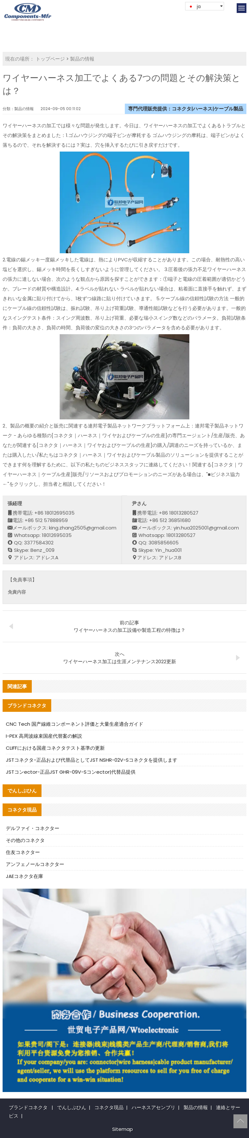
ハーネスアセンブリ (153, 1107)
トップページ (50, 58)
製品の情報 (82, 58)
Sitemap (122, 1129)
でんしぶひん (71, 1107)
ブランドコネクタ (28, 1107)
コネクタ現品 (109, 1107)
